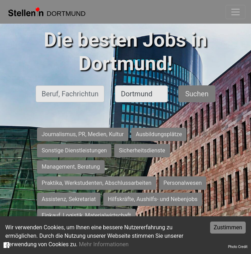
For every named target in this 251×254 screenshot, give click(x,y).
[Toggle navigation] (235, 12)
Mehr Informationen (104, 244)
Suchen (196, 94)
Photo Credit (237, 247)
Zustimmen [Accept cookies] (228, 227)
